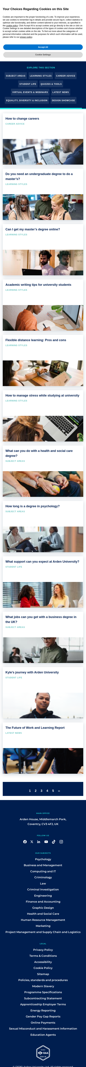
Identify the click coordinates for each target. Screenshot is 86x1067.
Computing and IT (43, 871)
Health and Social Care (43, 913)
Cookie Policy (43, 968)
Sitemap (43, 974)
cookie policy (12, 25)
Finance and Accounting (43, 901)
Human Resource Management (43, 920)
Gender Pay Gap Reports (43, 1016)
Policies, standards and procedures (43, 980)
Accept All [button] (43, 47)
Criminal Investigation (43, 889)
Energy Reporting (43, 1010)
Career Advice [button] (65, 76)
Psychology (43, 859)
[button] (25, 841)
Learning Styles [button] (41, 76)
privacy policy (26, 37)
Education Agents (43, 1034)
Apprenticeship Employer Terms (43, 1004)
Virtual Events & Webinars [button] (30, 92)
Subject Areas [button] (15, 76)
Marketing (43, 926)
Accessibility (43, 962)
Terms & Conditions (43, 955)
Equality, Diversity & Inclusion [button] (26, 100)
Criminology (43, 877)
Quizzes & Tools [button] (51, 84)
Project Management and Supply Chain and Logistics (43, 932)
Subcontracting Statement (43, 998)
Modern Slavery (43, 986)
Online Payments (43, 1022)
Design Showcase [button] (63, 100)
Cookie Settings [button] (43, 54)
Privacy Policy (43, 949)
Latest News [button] (60, 92)
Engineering (43, 895)
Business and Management (43, 865)
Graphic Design (43, 907)
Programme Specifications (43, 992)
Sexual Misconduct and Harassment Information (43, 1028)
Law (43, 883)
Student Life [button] (27, 84)
